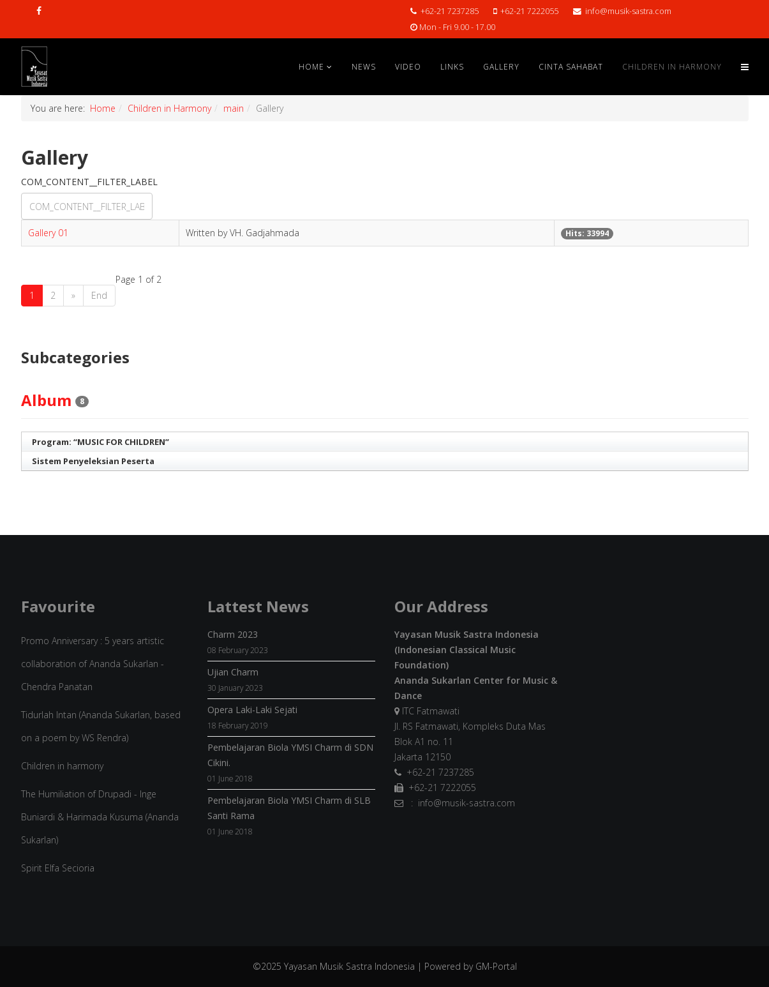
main (233, 108)
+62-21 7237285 (450, 11)
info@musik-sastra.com (628, 11)
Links (452, 66)
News (364, 66)
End (99, 295)
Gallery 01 (48, 233)
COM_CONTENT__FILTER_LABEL (90, 182)
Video (408, 66)
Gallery (501, 66)
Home (311, 66)
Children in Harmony (672, 66)
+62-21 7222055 (529, 11)
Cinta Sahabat (571, 66)
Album (46, 400)
